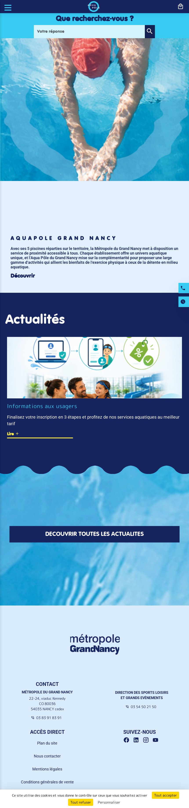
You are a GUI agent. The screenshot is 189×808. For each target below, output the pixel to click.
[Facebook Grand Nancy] (128, 740)
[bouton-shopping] (180, 6)
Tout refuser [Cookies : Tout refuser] (80, 802)
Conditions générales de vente (47, 782)
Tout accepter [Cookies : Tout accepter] (165, 795)
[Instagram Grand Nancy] (147, 740)
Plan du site (47, 743)
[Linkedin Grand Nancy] (138, 740)
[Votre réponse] (89, 31)
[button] (150, 31)
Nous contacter (47, 756)
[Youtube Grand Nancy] (156, 740)
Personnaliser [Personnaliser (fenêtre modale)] (109, 802)
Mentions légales (47, 769)
